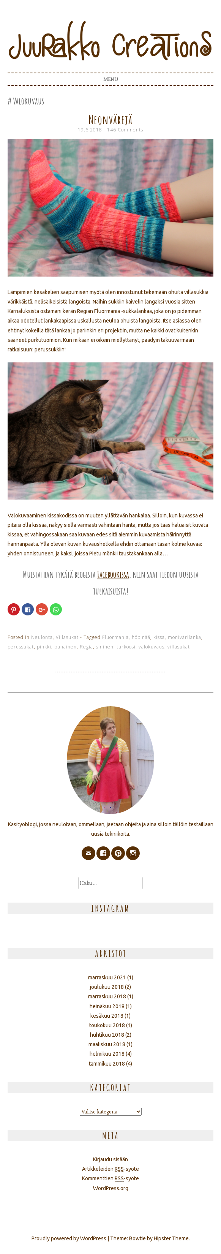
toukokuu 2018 (107, 1025)
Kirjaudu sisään (110, 1159)
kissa (159, 637)
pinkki (44, 647)
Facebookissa (113, 574)
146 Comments (125, 130)
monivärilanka (184, 637)
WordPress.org (110, 1188)
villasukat (178, 647)
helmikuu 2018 (107, 1054)
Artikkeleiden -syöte (110, 1169)
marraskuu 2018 (107, 996)
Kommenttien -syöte (110, 1178)
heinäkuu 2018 (107, 1006)
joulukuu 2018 (107, 987)
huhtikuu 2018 (107, 1035)
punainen (65, 647)
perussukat (21, 647)
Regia (86, 647)
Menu (110, 79)
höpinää (141, 637)
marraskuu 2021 (107, 977)
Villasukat (67, 637)
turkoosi (126, 647)
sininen (105, 647)
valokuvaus (151, 647)
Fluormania (115, 637)
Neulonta (42, 637)
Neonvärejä (110, 119)
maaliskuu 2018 (106, 1044)
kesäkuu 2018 (106, 1016)
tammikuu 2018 (107, 1064)
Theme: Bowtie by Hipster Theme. (150, 1238)
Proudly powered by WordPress (69, 1238)
